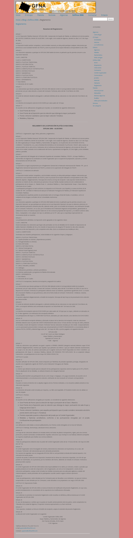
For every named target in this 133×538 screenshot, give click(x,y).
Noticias (51, 15)
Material (96, 80)
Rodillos (96, 98)
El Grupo (29, 15)
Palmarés (97, 83)
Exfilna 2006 (77, 15)
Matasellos (97, 93)
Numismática (98, 55)
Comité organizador (100, 73)
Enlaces (104, 15)
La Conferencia (98, 45)
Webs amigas (98, 57)
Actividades (97, 40)
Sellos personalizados (100, 101)
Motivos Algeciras (99, 96)
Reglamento (21, 24)
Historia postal (98, 90)
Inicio (18, 15)
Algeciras (64, 15)
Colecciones (97, 68)
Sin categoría (97, 106)
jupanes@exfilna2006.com (27, 528)
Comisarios (97, 70)
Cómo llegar (98, 35)
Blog (24, 20)
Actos (96, 62)
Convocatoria (98, 75)
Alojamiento (98, 65)
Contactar (92, 15)
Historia (96, 42)
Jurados (96, 78)
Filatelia (40, 15)
